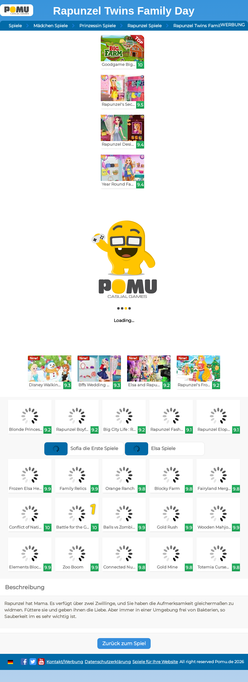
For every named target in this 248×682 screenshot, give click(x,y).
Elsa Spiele (150, 448)
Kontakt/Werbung (64, 661)
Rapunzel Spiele (144, 25)
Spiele (15, 25)
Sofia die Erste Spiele (81, 448)
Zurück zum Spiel (124, 643)
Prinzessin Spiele (97, 25)
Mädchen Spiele (50, 25)
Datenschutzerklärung (108, 661)
